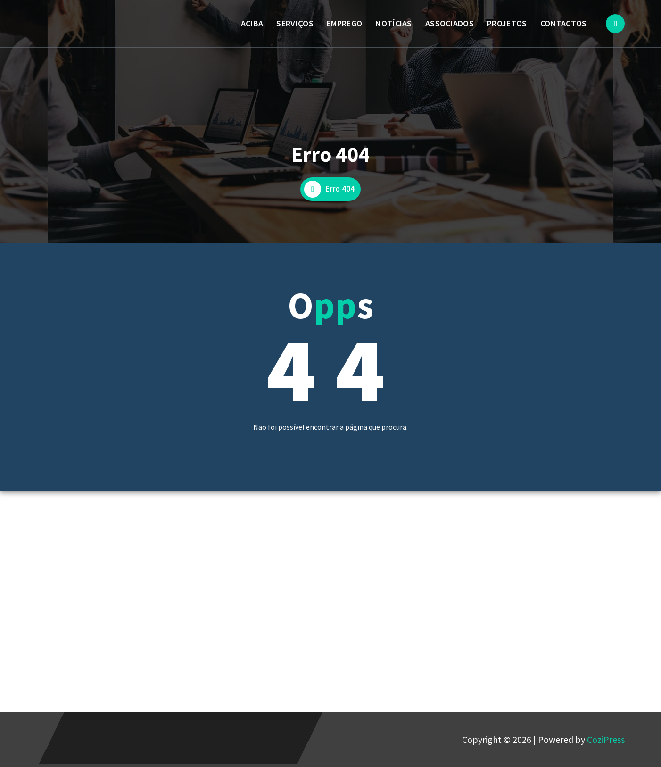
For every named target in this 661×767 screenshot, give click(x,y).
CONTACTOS (563, 23)
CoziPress (606, 739)
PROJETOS (507, 23)
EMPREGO (344, 23)
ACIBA (252, 23)
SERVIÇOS (294, 23)
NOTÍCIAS (393, 23)
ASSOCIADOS (449, 23)
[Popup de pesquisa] (615, 23)
